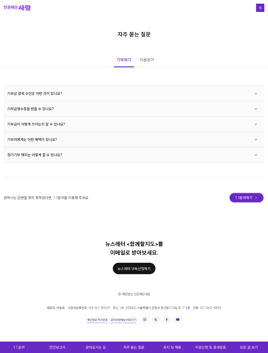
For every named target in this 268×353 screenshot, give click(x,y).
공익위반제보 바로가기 (123, 320)
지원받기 (147, 60)
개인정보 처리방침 (97, 320)
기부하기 (124, 60)
